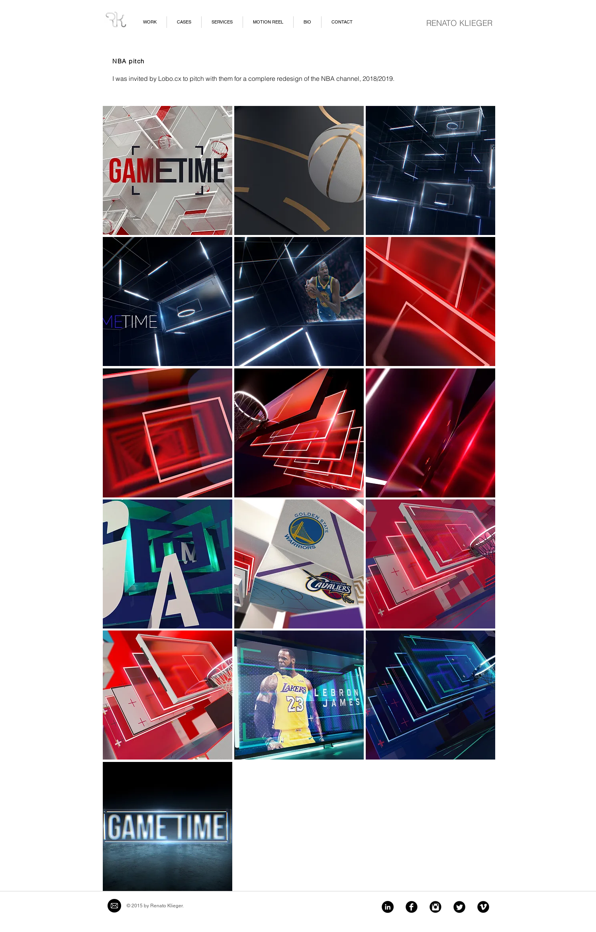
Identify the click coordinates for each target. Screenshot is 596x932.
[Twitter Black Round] (459, 907)
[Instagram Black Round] (435, 907)
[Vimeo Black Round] (483, 907)
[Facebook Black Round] (412, 907)
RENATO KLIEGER (459, 23)
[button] (167, 170)
